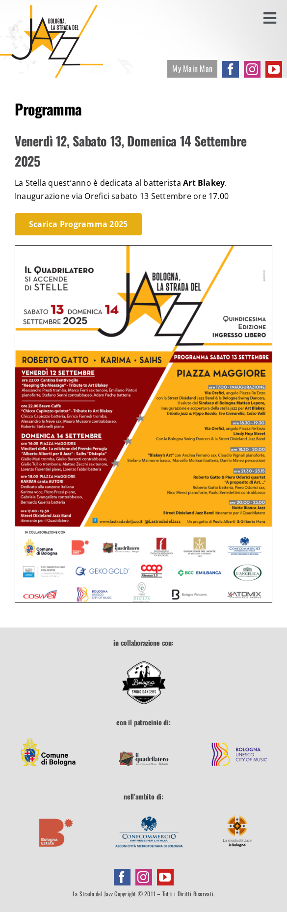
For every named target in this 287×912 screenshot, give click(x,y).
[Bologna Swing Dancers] (144, 682)
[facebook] (230, 69)
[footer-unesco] (239, 737)
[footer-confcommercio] (149, 810)
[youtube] (273, 69)
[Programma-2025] (143, 249)
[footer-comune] (48, 737)
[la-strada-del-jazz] (51, 8)
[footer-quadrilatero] (143, 737)
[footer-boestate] (56, 810)
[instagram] (252, 69)
